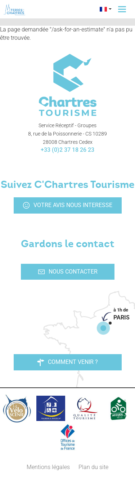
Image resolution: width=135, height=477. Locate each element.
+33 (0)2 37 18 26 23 (67, 149)
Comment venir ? (67, 362)
